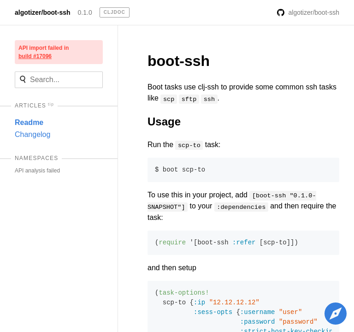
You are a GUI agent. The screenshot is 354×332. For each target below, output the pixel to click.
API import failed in (43, 52)
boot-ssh (179, 61)
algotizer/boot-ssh (43, 12)
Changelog (32, 134)
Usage (164, 121)
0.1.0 (85, 12)
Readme (29, 122)
